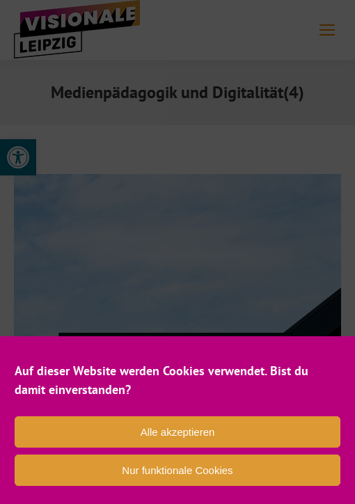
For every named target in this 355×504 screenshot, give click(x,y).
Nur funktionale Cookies (177, 470)
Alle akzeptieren (178, 432)
